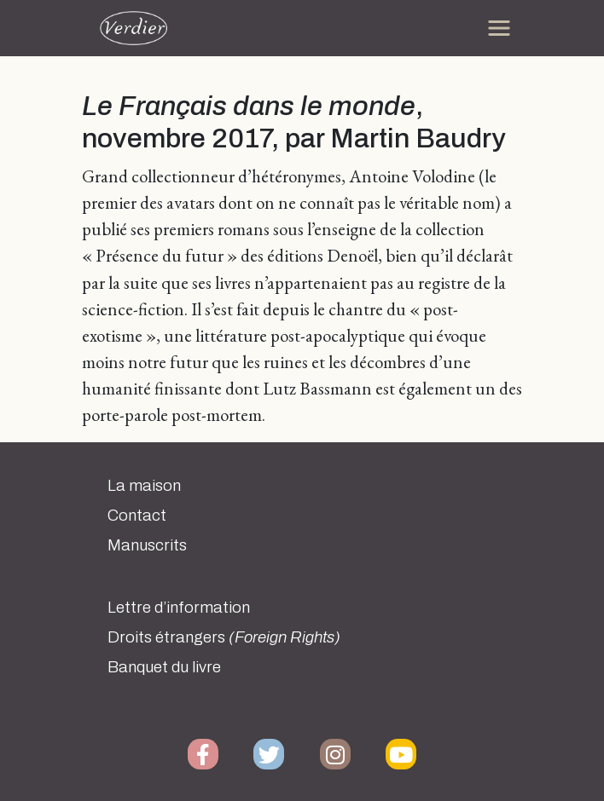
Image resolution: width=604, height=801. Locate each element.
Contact (136, 515)
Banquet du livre (164, 667)
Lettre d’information (178, 607)
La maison (144, 485)
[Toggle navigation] (499, 28)
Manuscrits (147, 545)
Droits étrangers (223, 637)
